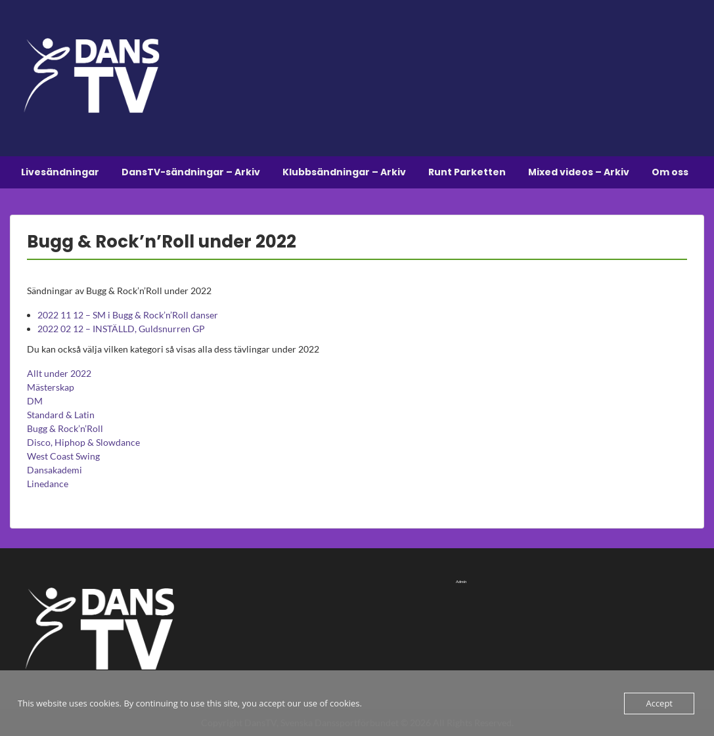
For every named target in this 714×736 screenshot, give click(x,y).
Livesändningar (60, 172)
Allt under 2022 (59, 373)
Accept (659, 703)
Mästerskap (50, 387)
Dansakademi (54, 469)
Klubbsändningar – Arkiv (344, 172)
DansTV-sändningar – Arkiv (191, 172)
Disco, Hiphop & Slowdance (83, 442)
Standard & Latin (61, 414)
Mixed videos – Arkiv (578, 172)
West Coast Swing (63, 456)
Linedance (47, 483)
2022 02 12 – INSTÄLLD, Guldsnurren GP (121, 328)
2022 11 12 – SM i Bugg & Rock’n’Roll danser (127, 314)
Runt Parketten (467, 172)
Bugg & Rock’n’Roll (65, 428)
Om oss (670, 172)
